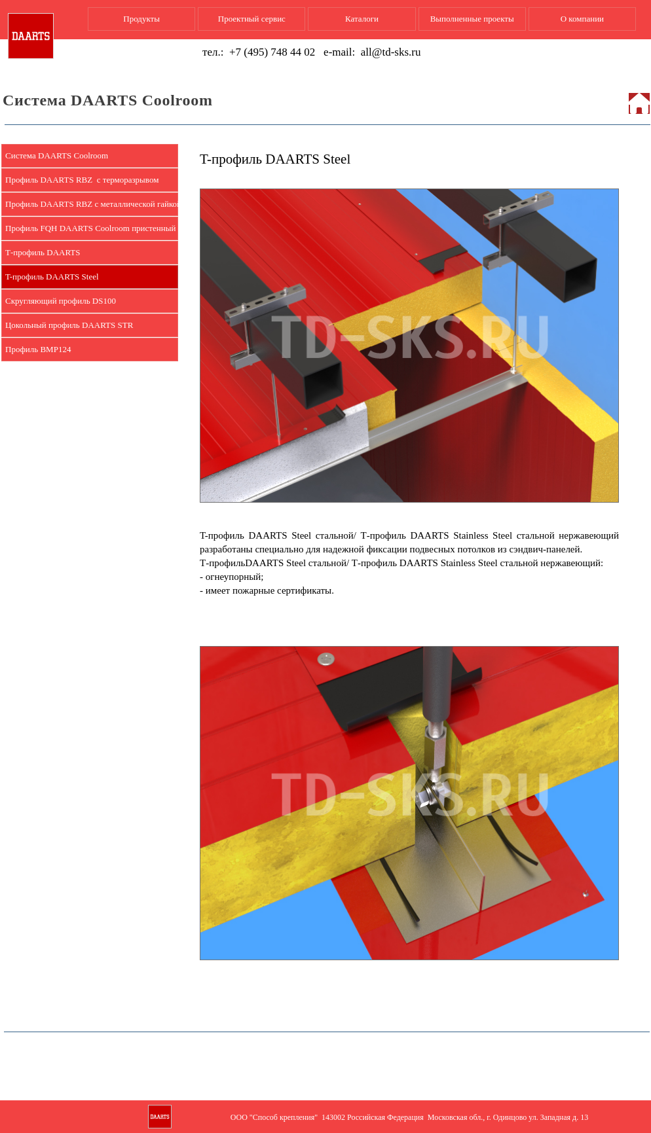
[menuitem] (89, 156)
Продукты (141, 19)
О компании (582, 19)
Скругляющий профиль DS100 (60, 301)
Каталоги (362, 19)
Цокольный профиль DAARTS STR (69, 325)
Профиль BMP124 (38, 349)
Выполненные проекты (472, 19)
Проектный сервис (252, 19)
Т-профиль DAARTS (43, 252)
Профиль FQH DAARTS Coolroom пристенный (90, 228)
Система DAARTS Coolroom (56, 155)
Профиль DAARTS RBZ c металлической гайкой (91, 204)
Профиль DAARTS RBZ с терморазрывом (81, 180)
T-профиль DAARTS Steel (52, 276)
